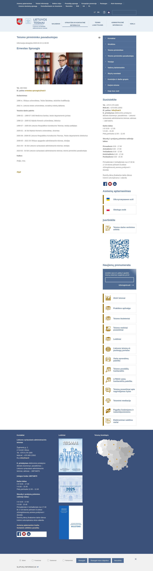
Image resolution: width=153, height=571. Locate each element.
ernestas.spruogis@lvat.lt (35, 91)
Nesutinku (118, 560)
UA (84, 6)
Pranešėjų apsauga (71, 3)
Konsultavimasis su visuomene (51, 6)
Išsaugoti (81, 560)
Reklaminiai (68, 560)
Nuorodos (69, 6)
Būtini (22, 560)
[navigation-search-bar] (122, 12)
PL (89, 6)
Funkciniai (36, 560)
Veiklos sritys (56, 3)
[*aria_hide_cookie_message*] (135, 559)
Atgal (19, 172)
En (98, 12)
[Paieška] (134, 12)
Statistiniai (51, 560)
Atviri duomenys (116, 3)
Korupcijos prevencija (89, 3)
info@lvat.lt (116, 110)
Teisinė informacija (42, 3)
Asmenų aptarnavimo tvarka (28, 525)
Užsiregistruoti (124, 285)
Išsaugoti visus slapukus (100, 560)
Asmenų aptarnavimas (24, 3)
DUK (77, 6)
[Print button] (99, 37)
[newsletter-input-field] (119, 279)
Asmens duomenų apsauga (28, 6)
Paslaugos (103, 3)
